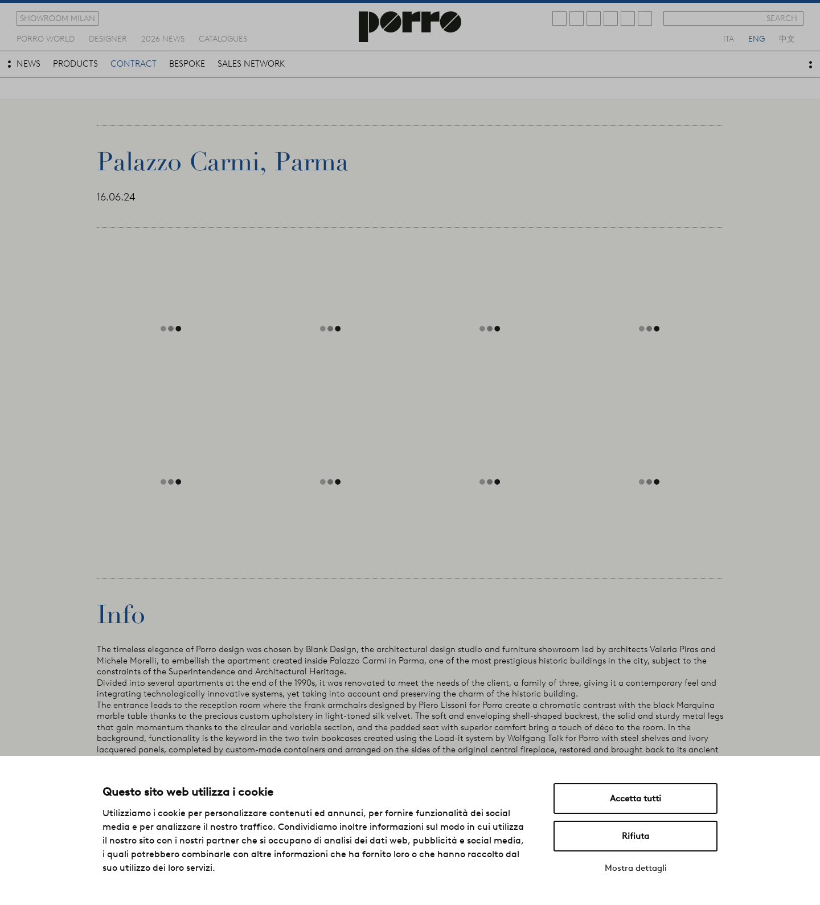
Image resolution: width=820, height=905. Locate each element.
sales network (251, 64)
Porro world (46, 38)
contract (133, 64)
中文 (787, 38)
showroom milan (57, 18)
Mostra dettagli (636, 868)
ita (728, 38)
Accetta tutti (635, 798)
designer (108, 38)
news (28, 64)
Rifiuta (635, 836)
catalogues (223, 38)
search (781, 18)
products (75, 64)
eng (756, 38)
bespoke (187, 64)
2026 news (162, 38)
